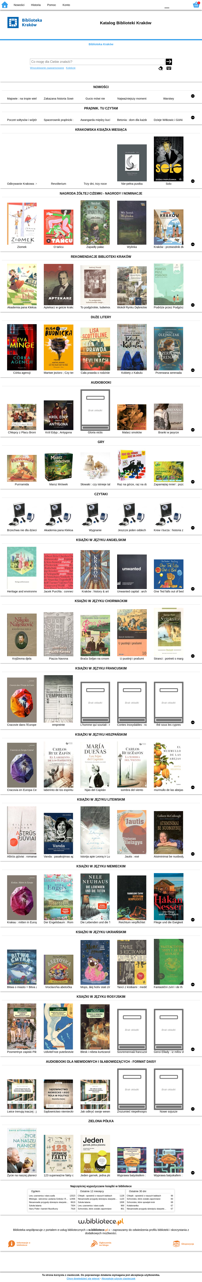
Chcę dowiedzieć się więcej (83, 1278)
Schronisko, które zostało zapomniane (94, 1209)
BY (158, 4)
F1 (174, 4)
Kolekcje (70, 67)
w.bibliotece (98, 1229)
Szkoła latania (35, 1206)
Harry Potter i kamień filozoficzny (43, 1209)
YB (150, 4)
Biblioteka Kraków (101, 44)
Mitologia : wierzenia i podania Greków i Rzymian (50, 1199)
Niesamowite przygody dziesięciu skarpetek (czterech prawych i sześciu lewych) (64, 1202)
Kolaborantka (132, 1206)
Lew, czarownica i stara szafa (42, 1196)
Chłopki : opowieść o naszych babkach (95, 1196)
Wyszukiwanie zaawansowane (47, 67)
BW (141, 4)
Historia (36, 5)
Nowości (19, 5)
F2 (183, 4)
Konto (66, 5)
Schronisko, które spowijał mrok (141, 1202)
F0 (167, 4)
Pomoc (51, 5)
